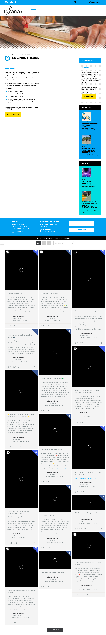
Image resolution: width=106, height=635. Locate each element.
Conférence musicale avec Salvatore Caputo (89, 206)
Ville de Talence (18, 316)
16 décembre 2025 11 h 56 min (20, 617)
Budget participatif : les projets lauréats (90, 125)
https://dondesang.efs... (61, 468)
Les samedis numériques (86, 182)
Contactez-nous (81, 223)
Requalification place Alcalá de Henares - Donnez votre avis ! (89, 151)
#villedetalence (91, 478)
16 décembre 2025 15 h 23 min (88, 523)
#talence (83, 478)
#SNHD (77, 478)
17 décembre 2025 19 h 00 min (54, 542)
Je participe (21, 54)
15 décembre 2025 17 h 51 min (54, 581)
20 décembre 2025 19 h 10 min (88, 486)
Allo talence (81, 229)
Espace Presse (58, 238)
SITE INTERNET (89, 96)
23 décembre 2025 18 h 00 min (54, 476)
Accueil (14, 54)
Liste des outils (13, 114)
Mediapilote (66, 238)
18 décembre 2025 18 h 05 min (20, 537)
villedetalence (17, 318)
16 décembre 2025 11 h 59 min (88, 589)
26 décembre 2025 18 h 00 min (54, 405)
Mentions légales (48, 238)
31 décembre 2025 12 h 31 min (88, 337)
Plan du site (39, 238)
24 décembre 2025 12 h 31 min (88, 417)
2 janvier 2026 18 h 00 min (19, 320)
